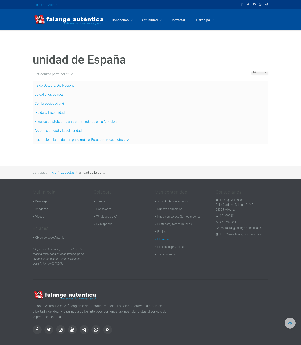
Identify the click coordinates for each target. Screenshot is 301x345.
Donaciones (103, 209)
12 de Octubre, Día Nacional (55, 85)
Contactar (39, 5)
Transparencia (166, 254)
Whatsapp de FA (106, 216)
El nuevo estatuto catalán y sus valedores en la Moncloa (76, 122)
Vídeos (39, 216)
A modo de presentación (173, 201)
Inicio (52, 172)
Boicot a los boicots (49, 94)
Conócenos (121, 20)
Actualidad (150, 20)
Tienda (100, 201)
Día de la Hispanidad (50, 113)
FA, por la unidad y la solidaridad (58, 131)
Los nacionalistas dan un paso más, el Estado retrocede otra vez (82, 140)
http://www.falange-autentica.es (240, 234)
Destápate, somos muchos (174, 224)
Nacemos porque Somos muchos (179, 216)
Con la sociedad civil (50, 104)
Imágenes (41, 209)
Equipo (161, 231)
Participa (203, 20)
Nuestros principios (169, 209)
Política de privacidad (171, 247)
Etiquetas (68, 172)
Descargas (42, 201)
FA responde (104, 224)
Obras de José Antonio (50, 237)
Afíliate (52, 5)
